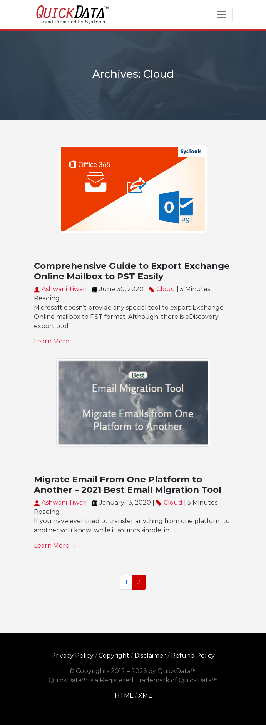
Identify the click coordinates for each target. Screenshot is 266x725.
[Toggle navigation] (222, 14)
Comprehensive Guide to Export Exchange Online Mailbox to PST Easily (132, 271)
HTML (124, 695)
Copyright (114, 655)
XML (145, 695)
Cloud (165, 289)
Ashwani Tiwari (60, 289)
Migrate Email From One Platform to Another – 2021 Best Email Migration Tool (127, 484)
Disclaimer (150, 655)
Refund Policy (193, 655)
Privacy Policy (72, 655)
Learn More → (55, 341)
